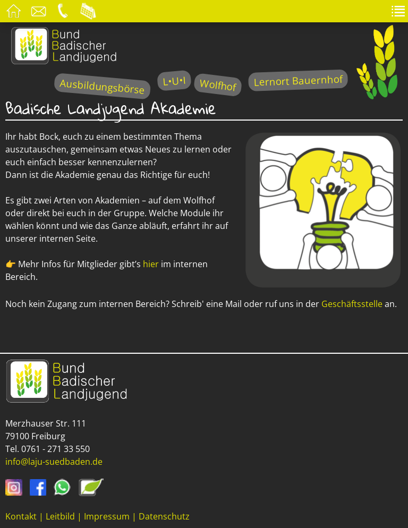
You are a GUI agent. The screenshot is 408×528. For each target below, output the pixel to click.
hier (152, 264)
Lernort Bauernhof (298, 80)
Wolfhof (218, 84)
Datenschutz (164, 516)
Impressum (107, 516)
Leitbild (60, 516)
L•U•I (174, 80)
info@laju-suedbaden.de (54, 461)
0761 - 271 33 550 (55, 449)
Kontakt (21, 516)
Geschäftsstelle (353, 304)
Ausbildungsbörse (102, 86)
